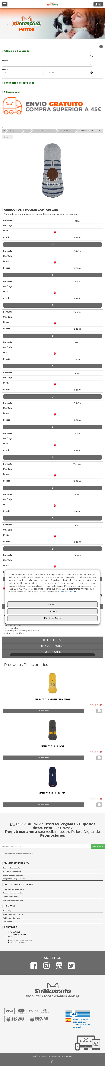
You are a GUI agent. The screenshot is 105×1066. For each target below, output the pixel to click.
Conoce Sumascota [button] (11, 868)
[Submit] (91, 73)
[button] (8, 23)
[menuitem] (52, 868)
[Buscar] (91, 56)
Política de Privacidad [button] (13, 914)
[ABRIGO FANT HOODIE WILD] (52, 730)
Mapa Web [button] (7, 922)
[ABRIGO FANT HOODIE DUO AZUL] (52, 777)
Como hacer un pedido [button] (13, 893)
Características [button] (52, 646)
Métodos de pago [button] (11, 897)
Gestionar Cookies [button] (52, 618)
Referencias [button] (52, 640)
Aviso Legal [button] (8, 911)
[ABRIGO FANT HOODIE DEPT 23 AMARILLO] (52, 683)
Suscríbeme (97, 846)
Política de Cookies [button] (11, 918)
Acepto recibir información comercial (17, 854)
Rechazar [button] (52, 611)
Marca (5, 61)
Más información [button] (68, 592)
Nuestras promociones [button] (13, 875)
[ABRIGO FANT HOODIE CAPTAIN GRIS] (52, 171)
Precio (5, 69)
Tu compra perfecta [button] (12, 871)
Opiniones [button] (52, 653)
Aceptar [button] (52, 604)
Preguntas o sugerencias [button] (14, 879)
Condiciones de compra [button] (13, 889)
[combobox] (47, 64)
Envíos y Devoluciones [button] (13, 900)
